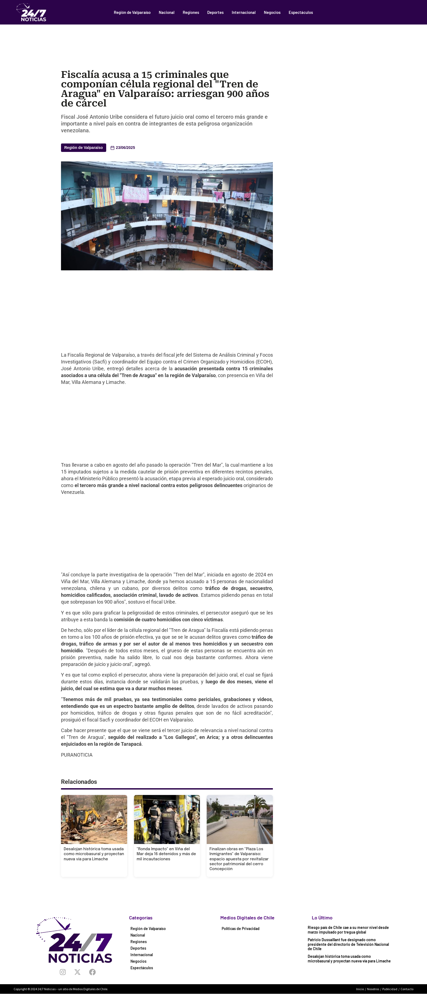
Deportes (215, 12)
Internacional (244, 12)
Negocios (272, 12)
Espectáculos (301, 12)
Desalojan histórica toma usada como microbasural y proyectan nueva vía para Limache (94, 854)
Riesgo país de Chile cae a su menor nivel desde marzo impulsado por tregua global (348, 929)
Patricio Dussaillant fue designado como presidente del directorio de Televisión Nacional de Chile (348, 944)
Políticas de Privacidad (241, 928)
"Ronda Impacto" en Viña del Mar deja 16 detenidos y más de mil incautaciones (166, 854)
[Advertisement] (213, 39)
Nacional (167, 12)
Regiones (191, 12)
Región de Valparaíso (132, 12)
